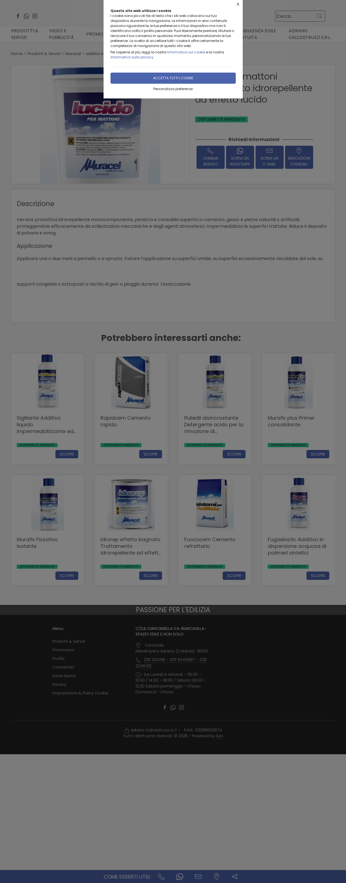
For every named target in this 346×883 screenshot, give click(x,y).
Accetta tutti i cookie (173, 78)
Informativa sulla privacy (132, 57)
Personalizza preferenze (173, 88)
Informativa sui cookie (186, 52)
